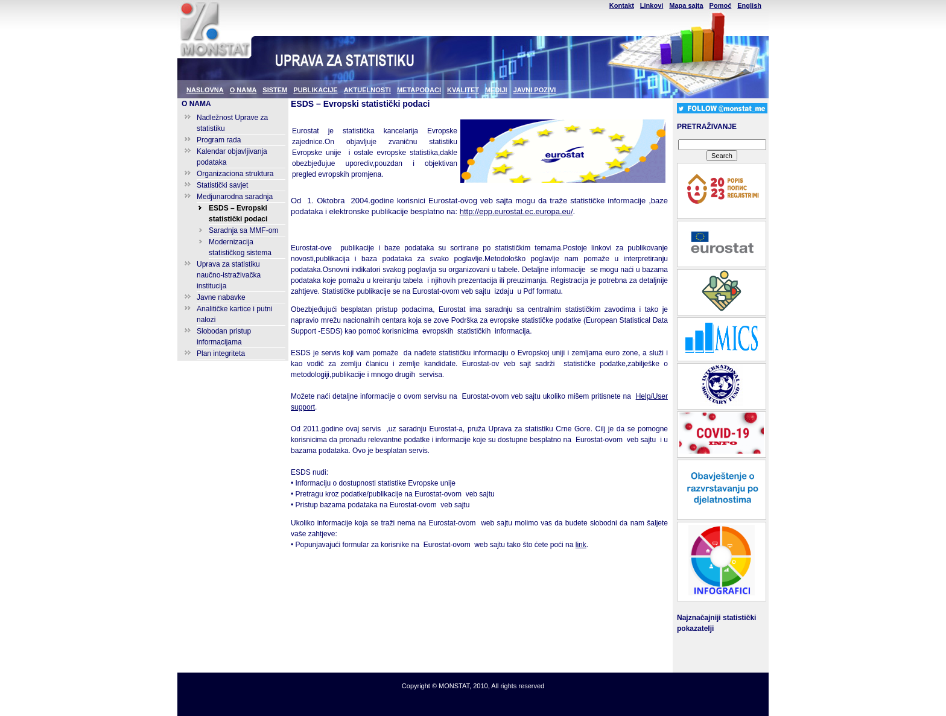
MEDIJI (496, 89)
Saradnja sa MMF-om (243, 230)
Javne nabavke (221, 297)
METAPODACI (419, 89)
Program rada (219, 140)
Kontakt (621, 5)
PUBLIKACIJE (315, 89)
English (749, 5)
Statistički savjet (222, 185)
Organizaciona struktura (235, 173)
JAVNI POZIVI (534, 89)
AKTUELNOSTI (367, 89)
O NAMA (243, 89)
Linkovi (652, 5)
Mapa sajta (686, 5)
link (581, 544)
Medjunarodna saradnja (235, 196)
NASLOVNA (205, 89)
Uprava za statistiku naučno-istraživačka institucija (229, 275)
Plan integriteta (221, 353)
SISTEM (274, 89)
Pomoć (721, 5)
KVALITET (463, 89)
